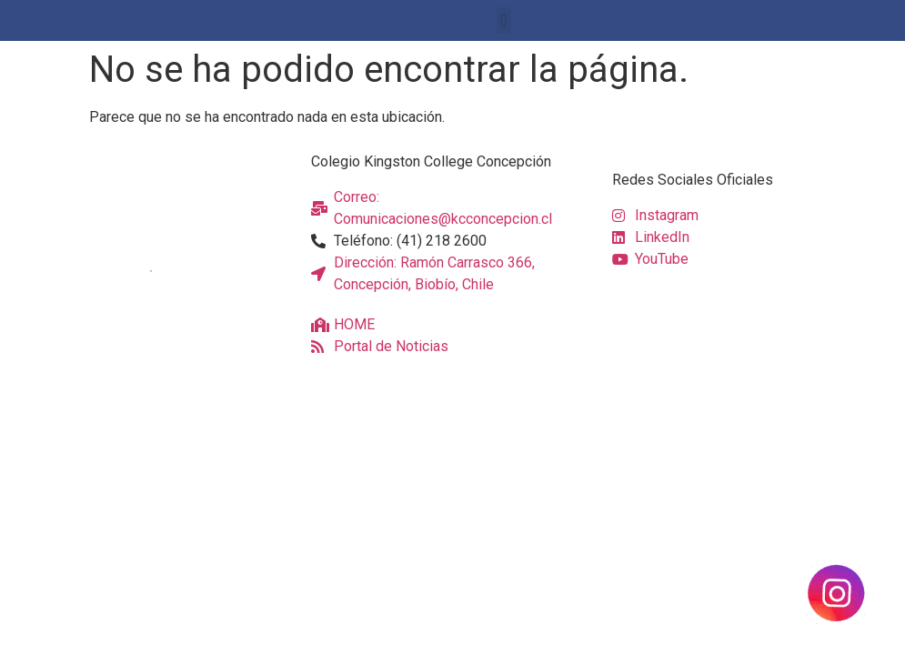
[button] (504, 20)
